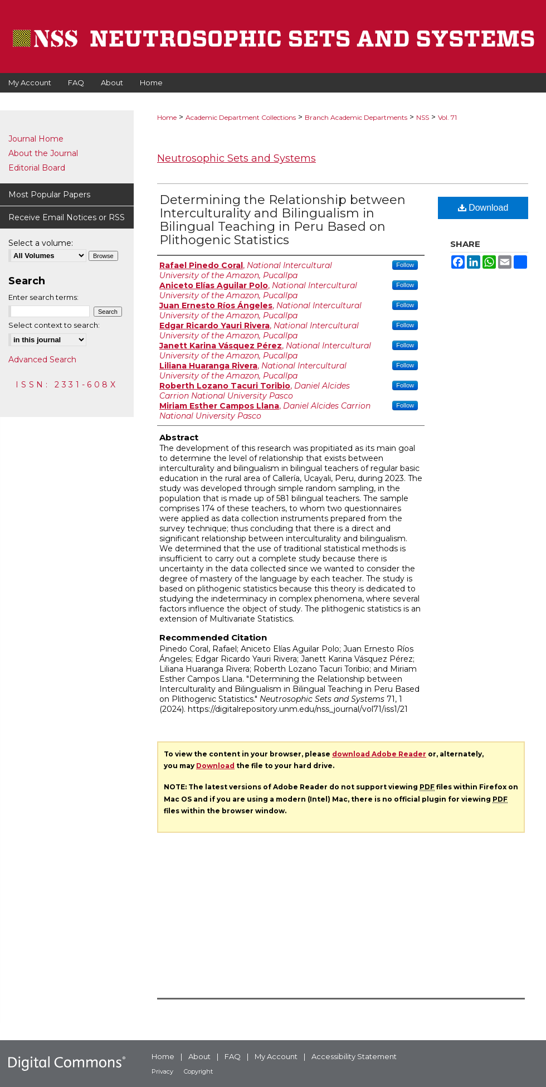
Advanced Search (42, 360)
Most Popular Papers (49, 195)
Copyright (198, 1071)
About (199, 1056)
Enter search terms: (43, 297)
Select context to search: (54, 325)
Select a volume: (40, 243)
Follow (405, 264)
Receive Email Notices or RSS (66, 217)
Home (167, 117)
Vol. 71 (447, 117)
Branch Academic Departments (356, 117)
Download (483, 207)
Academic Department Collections (241, 117)
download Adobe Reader (379, 754)
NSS (422, 117)
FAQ (233, 1056)
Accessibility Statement (354, 1056)
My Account (276, 1056)
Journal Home (36, 139)
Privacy (162, 1071)
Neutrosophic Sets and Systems (236, 158)
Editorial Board (36, 168)
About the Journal (43, 153)
